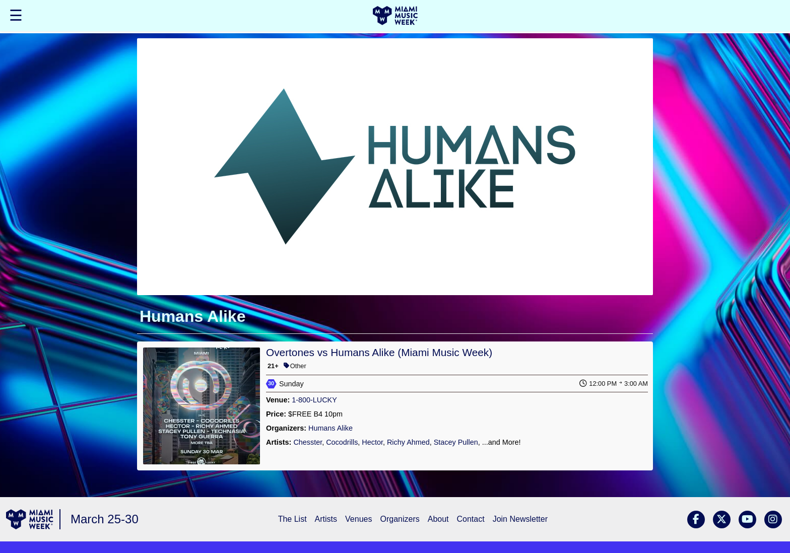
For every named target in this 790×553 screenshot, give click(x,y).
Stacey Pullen (456, 442)
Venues (358, 519)
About (438, 519)
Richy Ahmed (408, 442)
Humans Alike (330, 428)
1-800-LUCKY (314, 400)
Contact (471, 519)
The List (292, 519)
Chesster (307, 442)
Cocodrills (342, 442)
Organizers (399, 519)
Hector (372, 442)
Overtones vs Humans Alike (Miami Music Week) (379, 352)
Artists (326, 519)
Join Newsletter (520, 519)
